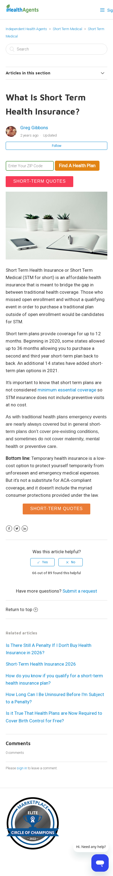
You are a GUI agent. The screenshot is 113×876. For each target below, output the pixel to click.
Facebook (9, 528)
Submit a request (79, 591)
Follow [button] (56, 146)
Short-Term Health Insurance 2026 (41, 664)
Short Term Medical (68, 29)
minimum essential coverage (67, 390)
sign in (22, 768)
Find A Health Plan (77, 165)
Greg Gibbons (34, 127)
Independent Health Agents (26, 29)
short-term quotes (39, 181)
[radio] (42, 562)
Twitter (17, 528)
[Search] (56, 49)
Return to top (22, 609)
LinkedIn (24, 528)
